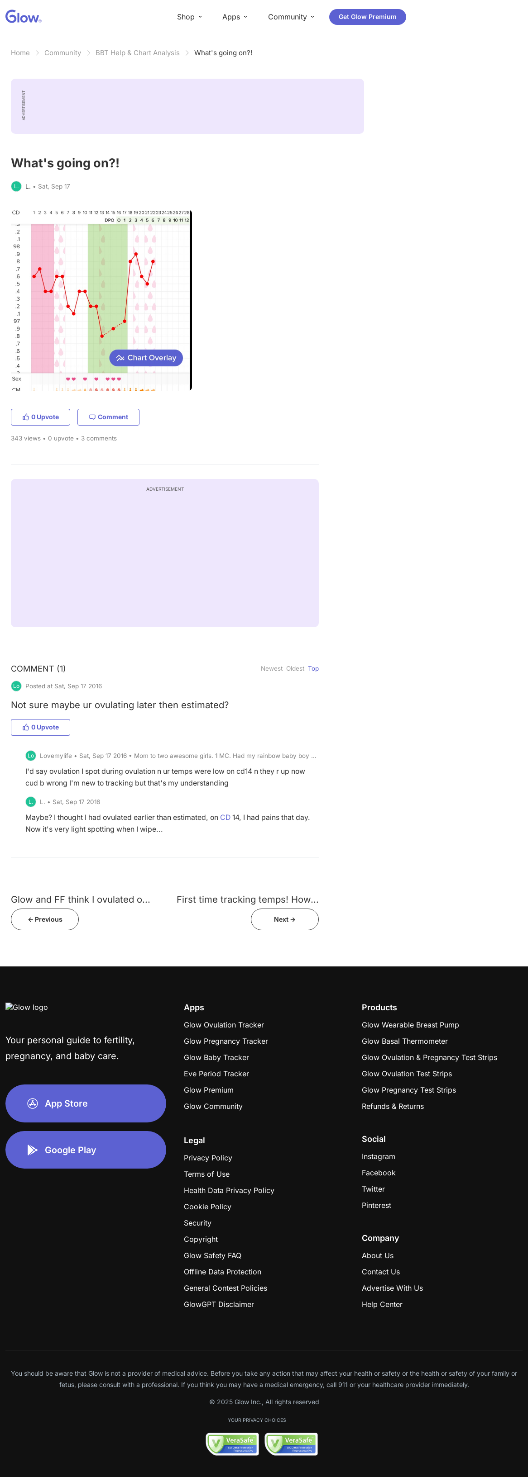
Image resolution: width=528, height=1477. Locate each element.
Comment (108, 417)
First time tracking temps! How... (248, 899)
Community (62, 52)
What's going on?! (223, 52)
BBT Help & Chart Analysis (138, 52)
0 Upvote (40, 417)
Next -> (285, 919)
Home (20, 52)
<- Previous (45, 919)
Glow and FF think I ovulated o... (80, 899)
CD (225, 817)
